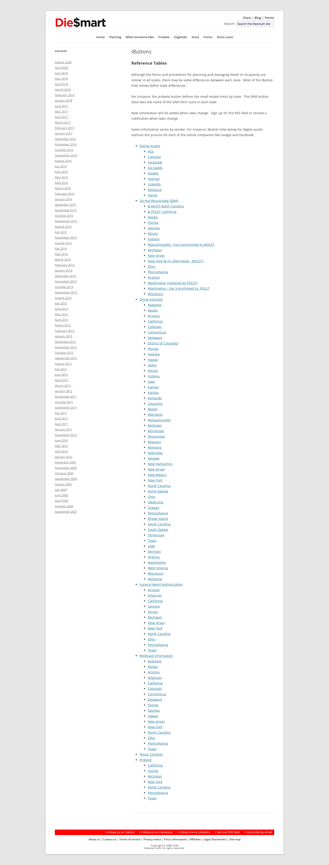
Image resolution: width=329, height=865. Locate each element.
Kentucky (155, 398)
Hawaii (153, 359)
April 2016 (61, 183)
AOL (151, 151)
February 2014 (64, 265)
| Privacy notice (151, 839)
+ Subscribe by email (258, 832)
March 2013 (63, 325)
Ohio (151, 266)
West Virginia (158, 568)
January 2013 (63, 336)
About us (94, 839)
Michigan (155, 250)
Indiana (153, 239)
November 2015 (66, 210)
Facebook (155, 162)
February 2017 (64, 128)
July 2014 (61, 248)
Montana (155, 447)
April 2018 (61, 84)
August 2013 (63, 298)
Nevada (153, 458)
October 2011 (64, 402)
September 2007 (66, 512)
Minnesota (156, 431)
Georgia (154, 228)
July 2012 (61, 369)
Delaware (155, 338)
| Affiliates (194, 839)
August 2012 (63, 364)
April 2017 (61, 117)
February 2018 (64, 95)
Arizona (153, 316)
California (155, 321)
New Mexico (157, 475)
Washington (157, 562)
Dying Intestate (151, 299)
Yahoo (152, 195)
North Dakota (158, 491)
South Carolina (159, 524)
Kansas (153, 387)
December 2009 (65, 462)
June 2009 (61, 495)
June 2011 (61, 418)
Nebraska (155, 453)
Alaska (153, 217)
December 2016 (65, 139)
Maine (152, 409)
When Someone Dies (140, 37)
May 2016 (61, 177)
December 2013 (65, 276)
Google (153, 173)
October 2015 (64, 216)
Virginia (153, 277)
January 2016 (63, 199)
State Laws (225, 37)
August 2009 (63, 484)
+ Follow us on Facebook (155, 832)
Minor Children (151, 754)
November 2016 (66, 144)
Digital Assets (150, 146)
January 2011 (63, 429)
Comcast (154, 157)
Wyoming (155, 579)
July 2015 (61, 232)
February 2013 (64, 331)
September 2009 (66, 479)
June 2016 (61, 172)
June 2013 (61, 309)
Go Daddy (155, 168)
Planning (115, 37)
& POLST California (162, 211)
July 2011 (61, 413)
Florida (153, 222)
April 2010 (61, 451)
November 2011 (66, 396)
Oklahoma (155, 502)
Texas (152, 540)
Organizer (180, 37)
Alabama (154, 305)
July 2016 (61, 166)
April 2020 (61, 68)
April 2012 (61, 380)
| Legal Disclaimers (214, 839)
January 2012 (63, 391)
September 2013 (66, 292)
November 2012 (66, 347)
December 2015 (65, 205)
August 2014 (63, 243)
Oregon (153, 507)
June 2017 (61, 106)
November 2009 (66, 468)
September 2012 (66, 358)
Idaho (152, 365)
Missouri (154, 442)
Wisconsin (155, 294)
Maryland (155, 414)
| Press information (174, 839)
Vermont (154, 551)
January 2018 (63, 100)
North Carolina (159, 486)
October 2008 (64, 506)
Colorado (155, 327)
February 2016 (64, 194)
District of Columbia (163, 343)
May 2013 (61, 314)
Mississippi (156, 436)
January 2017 (63, 133)
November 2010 (66, 435)
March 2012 (63, 386)
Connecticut (157, 332)
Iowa (151, 381)
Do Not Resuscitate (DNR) (159, 200)
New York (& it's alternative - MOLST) (176, 261)
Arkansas (155, 595)
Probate (163, 37)
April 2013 (61, 320)
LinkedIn (154, 184)
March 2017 (63, 122)
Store (247, 18)
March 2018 (63, 89)
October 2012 (64, 353)
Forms (269, 18)
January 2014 (63, 270)
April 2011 (61, 424)
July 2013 (61, 303)
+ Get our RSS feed (227, 832)
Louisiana (155, 403)
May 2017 (61, 111)
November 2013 (66, 281)
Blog (258, 18)
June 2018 (61, 73)
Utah (151, 546)
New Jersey (156, 255)
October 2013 (64, 287)
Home (100, 37)
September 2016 (66, 155)
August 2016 (63, 161)
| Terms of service (129, 839)
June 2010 (61, 440)
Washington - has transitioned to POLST (179, 288)
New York (155, 480)
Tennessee (156, 535)
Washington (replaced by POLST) (172, 283)
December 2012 (65, 342)
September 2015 (66, 221)
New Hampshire (160, 464)
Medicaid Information (156, 655)
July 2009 (61, 490)
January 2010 (63, 457)
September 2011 (66, 407)
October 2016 (64, 150)
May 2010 (61, 446)
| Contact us (108, 839)
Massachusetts (159, 420)
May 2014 (61, 254)
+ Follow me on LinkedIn (193, 832)
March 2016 (63, 188)
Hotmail (154, 179)
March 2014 (63, 259)
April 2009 (61, 501)
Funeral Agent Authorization (161, 584)
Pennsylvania (158, 272)
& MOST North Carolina (166, 206)
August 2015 (63, 227)
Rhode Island (158, 518)
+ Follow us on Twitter (120, 832)
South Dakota (158, 529)
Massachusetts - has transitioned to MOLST (181, 244)
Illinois (153, 233)
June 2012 (61, 375)
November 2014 (66, 237)
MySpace (155, 190)
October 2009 (64, 473)
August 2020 (63, 62)
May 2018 (61, 79)
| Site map (234, 839)
